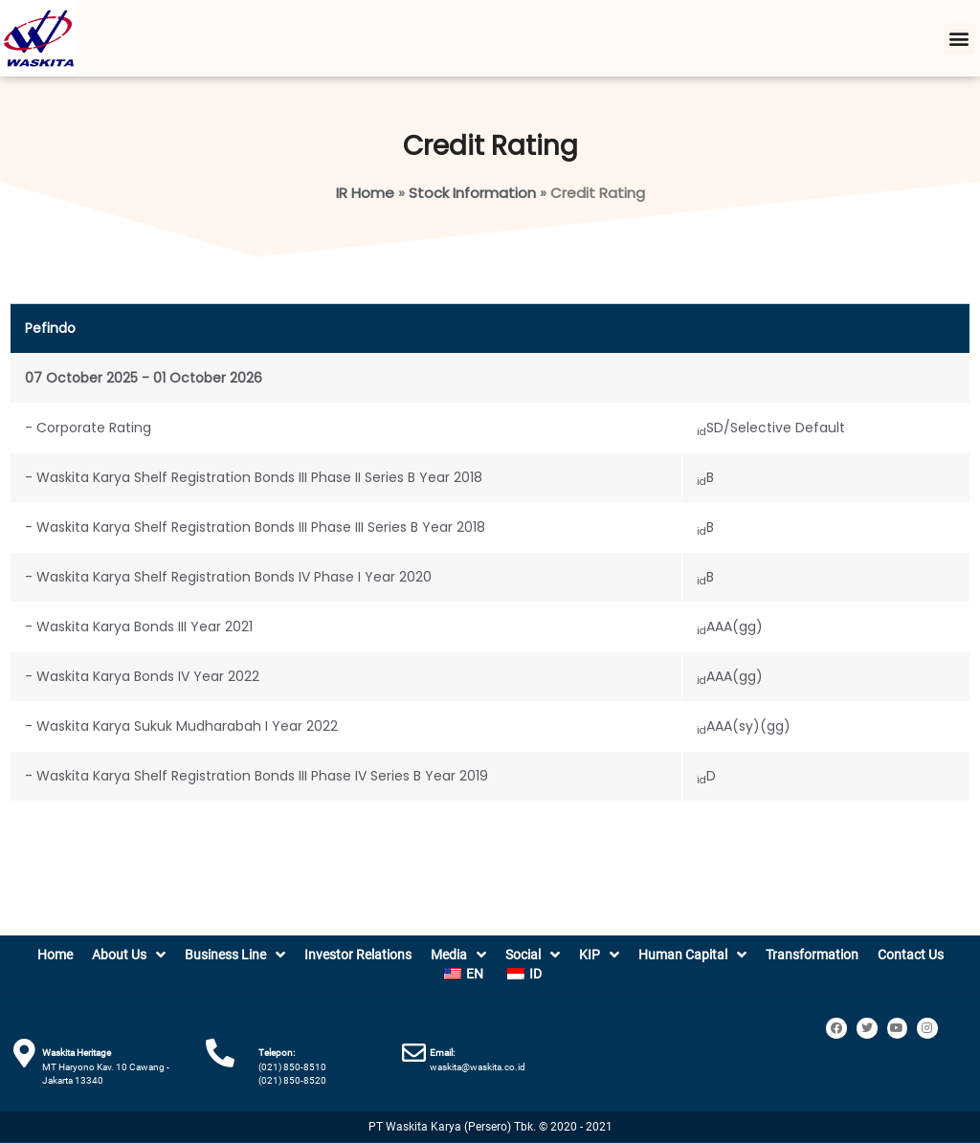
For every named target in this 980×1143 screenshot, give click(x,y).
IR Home (365, 193)
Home (55, 954)
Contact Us (911, 954)
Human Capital (692, 954)
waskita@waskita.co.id (477, 1067)
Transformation (812, 954)
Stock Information (472, 193)
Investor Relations (358, 954)
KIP (599, 954)
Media (458, 954)
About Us (129, 954)
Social (532, 954)
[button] (959, 39)
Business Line (235, 954)
